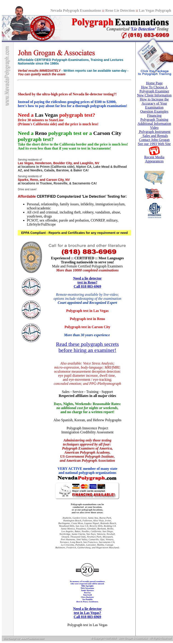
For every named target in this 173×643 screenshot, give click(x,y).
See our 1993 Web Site (154, 144)
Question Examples (154, 111)
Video (154, 128)
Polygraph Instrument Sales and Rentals (154, 134)
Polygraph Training (154, 119)
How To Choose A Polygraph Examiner (154, 89)
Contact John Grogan (154, 140)
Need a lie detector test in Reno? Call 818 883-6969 (87, 282)
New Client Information (154, 95)
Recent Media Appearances (154, 159)
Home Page (154, 83)
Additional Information (154, 123)
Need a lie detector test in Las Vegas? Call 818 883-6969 (87, 613)
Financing (154, 115)
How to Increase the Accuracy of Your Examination (154, 103)
